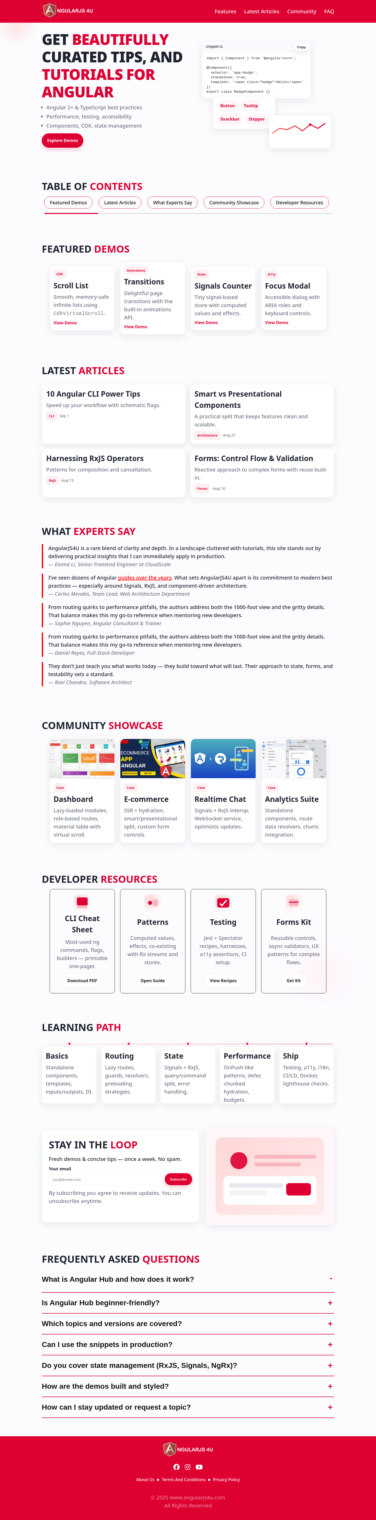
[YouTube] (199, 1467)
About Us (145, 1479)
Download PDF (82, 980)
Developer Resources (299, 202)
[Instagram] (187, 1467)
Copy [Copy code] (301, 46)
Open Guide (152, 980)
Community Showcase (234, 202)
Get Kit (294, 980)
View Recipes (223, 980)
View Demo (65, 322)
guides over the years (145, 577)
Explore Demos (62, 140)
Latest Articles (261, 11)
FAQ (329, 11)
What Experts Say (172, 202)
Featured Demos (68, 202)
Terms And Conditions (183, 1479)
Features (225, 11)
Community (301, 11)
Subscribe (178, 1179)
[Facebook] (176, 1467)
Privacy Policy (226, 1479)
